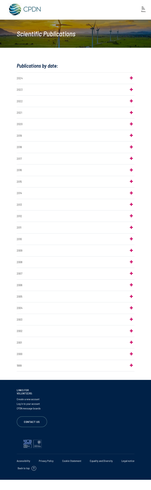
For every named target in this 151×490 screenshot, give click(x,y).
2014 (19, 193)
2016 (19, 170)
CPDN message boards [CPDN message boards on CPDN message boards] (29, 408)
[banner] (24, 9)
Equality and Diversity (101, 460)
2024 (20, 78)
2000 (19, 354)
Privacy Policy (46, 460)
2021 (19, 112)
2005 (19, 296)
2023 (20, 89)
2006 (19, 285)
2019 (19, 135)
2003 (19, 319)
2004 (20, 308)
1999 (19, 365)
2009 (19, 250)
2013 (19, 204)
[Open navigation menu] (143, 9)
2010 (19, 239)
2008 (19, 262)
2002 (20, 331)
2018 (19, 147)
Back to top (24, 468)
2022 (20, 101)
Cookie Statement (71, 460)
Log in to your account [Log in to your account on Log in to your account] (28, 403)
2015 (19, 181)
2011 (19, 227)
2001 (19, 342)
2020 (20, 124)
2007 (19, 273)
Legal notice (127, 460)
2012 (19, 216)
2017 (19, 158)
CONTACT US (32, 421)
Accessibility (23, 460)
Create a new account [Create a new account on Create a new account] (28, 399)
